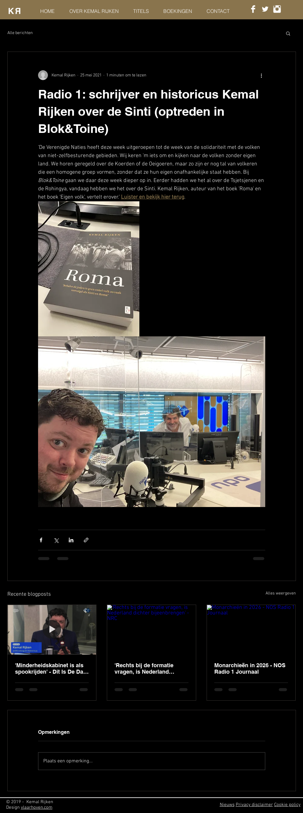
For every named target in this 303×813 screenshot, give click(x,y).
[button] (288, 33)
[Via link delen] (86, 540)
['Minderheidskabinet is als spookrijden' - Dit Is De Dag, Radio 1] (52, 630)
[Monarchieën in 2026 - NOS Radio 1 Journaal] (251, 630)
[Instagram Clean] (277, 9)
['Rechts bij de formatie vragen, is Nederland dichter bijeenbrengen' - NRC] (151, 630)
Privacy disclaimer (254, 804)
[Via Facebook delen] (41, 540)
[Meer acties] (261, 75)
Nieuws (227, 804)
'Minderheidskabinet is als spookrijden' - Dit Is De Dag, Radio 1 (51, 668)
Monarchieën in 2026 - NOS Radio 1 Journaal (250, 668)
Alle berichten (20, 33)
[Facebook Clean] (253, 9)
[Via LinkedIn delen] (71, 540)
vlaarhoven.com (36, 807)
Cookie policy (287, 804)
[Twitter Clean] (265, 9)
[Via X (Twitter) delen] (56, 540)
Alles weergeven (281, 593)
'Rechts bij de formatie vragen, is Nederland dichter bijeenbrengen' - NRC (146, 668)
